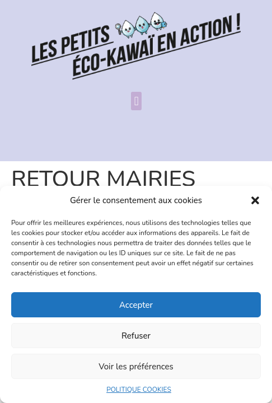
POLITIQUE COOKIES (138, 389)
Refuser (136, 335)
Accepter (136, 305)
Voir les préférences (136, 366)
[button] (255, 200)
